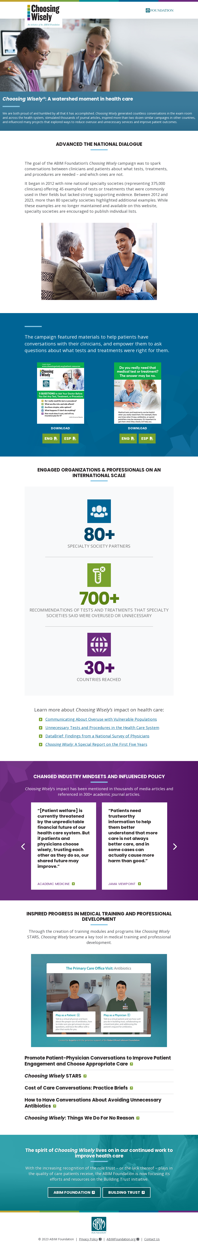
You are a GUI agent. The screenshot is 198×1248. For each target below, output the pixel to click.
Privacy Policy (90, 1239)
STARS (53, 1076)
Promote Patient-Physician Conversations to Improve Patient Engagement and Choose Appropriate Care (98, 1061)
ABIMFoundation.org (123, 1239)
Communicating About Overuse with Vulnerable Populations (101, 719)
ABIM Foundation (74, 1192)
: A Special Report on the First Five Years (96, 744)
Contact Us (152, 1239)
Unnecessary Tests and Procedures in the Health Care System (102, 727)
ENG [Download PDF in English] (128, 438)
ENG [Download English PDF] (51, 438)
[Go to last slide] (23, 846)
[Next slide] (174, 846)
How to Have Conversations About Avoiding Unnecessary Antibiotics (93, 1103)
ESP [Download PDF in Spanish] (147, 438)
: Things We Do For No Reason (79, 1118)
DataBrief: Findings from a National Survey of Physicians (97, 736)
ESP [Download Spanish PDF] (70, 438)
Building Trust (126, 1192)
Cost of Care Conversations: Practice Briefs (76, 1088)
